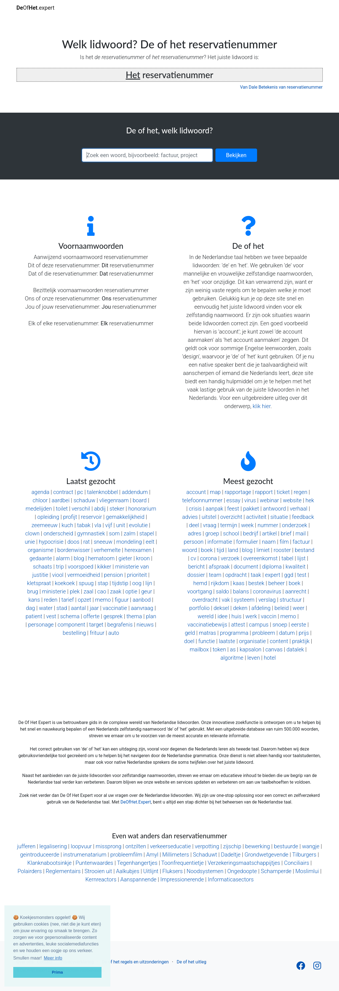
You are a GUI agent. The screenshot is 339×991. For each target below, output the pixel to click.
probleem (263, 633)
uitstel (209, 517)
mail (300, 533)
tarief (68, 599)
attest (238, 624)
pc (80, 492)
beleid (281, 608)
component (71, 624)
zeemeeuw (44, 525)
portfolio (199, 608)
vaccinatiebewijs (207, 624)
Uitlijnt (150, 871)
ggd (288, 575)
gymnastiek (91, 533)
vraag (209, 525)
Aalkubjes (127, 871)
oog (137, 583)
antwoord (274, 508)
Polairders (30, 871)
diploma (272, 566)
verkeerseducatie (170, 846)
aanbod (142, 599)
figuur (122, 599)
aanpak (214, 508)
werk (251, 616)
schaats (42, 566)
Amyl (152, 854)
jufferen (26, 846)
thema (134, 616)
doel (189, 641)
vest (51, 616)
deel (194, 525)
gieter (125, 558)
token (219, 649)
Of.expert (36, 7)
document (246, 566)
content (279, 641)
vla (97, 525)
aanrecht (295, 591)
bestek (256, 583)
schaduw (84, 500)
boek (207, 550)
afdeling (261, 608)
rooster (282, 550)
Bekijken (236, 155)
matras (207, 633)
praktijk (300, 641)
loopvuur (81, 846)
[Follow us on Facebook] (300, 967)
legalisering (53, 846)
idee (222, 616)
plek (75, 591)
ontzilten (135, 846)
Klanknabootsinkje (49, 863)
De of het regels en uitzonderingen (135, 961)
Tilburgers (304, 854)
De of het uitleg (191, 961)
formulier (247, 541)
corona (208, 558)
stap (103, 583)
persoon (194, 541)
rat (86, 541)
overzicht (231, 517)
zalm (129, 533)
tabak (83, 525)
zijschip (232, 846)
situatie (279, 517)
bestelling (74, 633)
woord (189, 550)
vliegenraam (114, 500)
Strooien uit (98, 871)
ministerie (54, 591)
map (215, 492)
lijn (148, 583)
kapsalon (250, 649)
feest (233, 508)
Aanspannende (138, 879)
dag (30, 608)
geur (146, 591)
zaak (115, 591)
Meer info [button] (53, 958)
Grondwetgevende (266, 854)
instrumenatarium (84, 854)
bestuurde (286, 846)
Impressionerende (182, 879)
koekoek (65, 583)
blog (79, 558)
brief (286, 533)
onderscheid (58, 533)
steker (117, 508)
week (247, 525)
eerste (298, 624)
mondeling (129, 541)
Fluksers (172, 871)
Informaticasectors (230, 879)
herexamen (138, 550)
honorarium (142, 508)
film (284, 541)
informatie (219, 541)
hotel (270, 657)
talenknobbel (102, 492)
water (45, 608)
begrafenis (120, 624)
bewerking (257, 846)
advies (189, 517)
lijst (301, 558)
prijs (304, 633)
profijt (70, 517)
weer (299, 608)
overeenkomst (260, 558)
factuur (301, 541)
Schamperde (276, 871)
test (301, 575)
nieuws (145, 624)
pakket (251, 508)
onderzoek (294, 525)
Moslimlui (307, 871)
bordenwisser (73, 550)
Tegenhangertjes (137, 863)
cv (193, 558)
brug (32, 591)
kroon (143, 558)
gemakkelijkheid (125, 517)
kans (34, 599)
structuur (291, 599)
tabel (287, 558)
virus (250, 500)
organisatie (252, 641)
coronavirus (267, 591)
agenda (40, 492)
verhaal (298, 508)
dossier (196, 575)
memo (103, 599)
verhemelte (107, 550)
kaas (238, 583)
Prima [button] (57, 972)
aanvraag (142, 608)
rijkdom (220, 583)
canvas (273, 649)
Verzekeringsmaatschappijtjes (244, 863)
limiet (263, 550)
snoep (280, 624)
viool (57, 575)
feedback (303, 517)
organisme (40, 550)
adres (194, 533)
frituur (97, 633)
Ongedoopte (242, 871)
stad (62, 608)
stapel (146, 533)
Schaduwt (205, 854)
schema (69, 616)
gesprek (112, 616)
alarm (63, 558)
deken (240, 608)
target (96, 624)
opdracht (236, 575)
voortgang (199, 591)
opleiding (48, 517)
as (233, 649)
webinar (269, 500)
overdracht (205, 599)
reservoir (91, 517)
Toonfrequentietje (182, 863)
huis (236, 616)
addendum (135, 492)
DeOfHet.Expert (136, 802)
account (196, 492)
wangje (310, 846)
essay (233, 500)
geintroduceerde (39, 854)
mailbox (199, 649)
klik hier (262, 406)
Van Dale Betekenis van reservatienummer (281, 87)
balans (241, 591)
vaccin (268, 616)
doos (73, 541)
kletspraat (39, 583)
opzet (84, 599)
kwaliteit (295, 566)
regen (300, 492)
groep (212, 533)
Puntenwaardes (94, 863)
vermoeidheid (83, 575)
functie (206, 641)
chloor (40, 500)
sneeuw (103, 541)
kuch (67, 525)
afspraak (219, 566)
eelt (150, 541)
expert (272, 575)
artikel (269, 533)
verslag (267, 599)
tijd (220, 550)
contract (63, 492)
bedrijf (250, 533)
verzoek (230, 558)
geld (190, 633)
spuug (86, 583)
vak (226, 599)
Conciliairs (296, 863)
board (140, 500)
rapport (264, 492)
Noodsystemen (205, 871)
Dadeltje (231, 854)
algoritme (231, 657)
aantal (78, 608)
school (231, 533)
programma (234, 633)
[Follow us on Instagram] (317, 967)
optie (131, 591)
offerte (91, 616)
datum (287, 633)
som (114, 533)
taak (256, 575)
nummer (268, 525)
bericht (196, 566)
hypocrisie (51, 541)
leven (253, 657)
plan (151, 616)
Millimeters (175, 854)
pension (113, 575)
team (215, 575)
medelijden (39, 508)
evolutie (138, 525)
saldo (222, 591)
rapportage (238, 492)
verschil (81, 508)
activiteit (256, 517)
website (292, 500)
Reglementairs (63, 871)
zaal (89, 591)
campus (259, 624)
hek (309, 500)
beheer (276, 583)
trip (60, 566)
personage (41, 624)
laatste (227, 641)
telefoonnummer (202, 500)
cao (101, 591)
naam (269, 541)
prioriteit (137, 575)
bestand (304, 550)
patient (34, 616)
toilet (62, 508)
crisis (195, 508)
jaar (94, 608)
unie (30, 541)
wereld (205, 616)
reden (50, 599)
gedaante (41, 558)
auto (113, 633)
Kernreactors (100, 879)
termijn (228, 525)
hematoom (101, 558)
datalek (295, 649)
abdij (100, 508)
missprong (108, 846)
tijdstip (120, 583)
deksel (221, 608)
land (233, 550)
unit (120, 525)
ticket (283, 492)
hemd (200, 583)
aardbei (61, 500)
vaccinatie (115, 608)
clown (32, 533)
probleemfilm (126, 854)
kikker (104, 566)
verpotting (207, 846)
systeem (244, 599)
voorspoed (80, 566)
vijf (108, 525)
